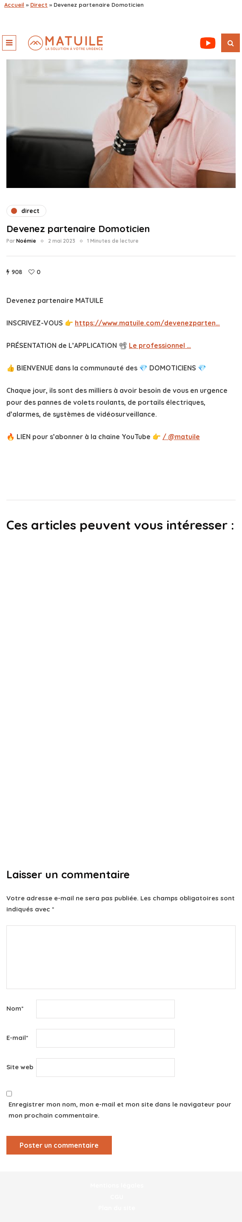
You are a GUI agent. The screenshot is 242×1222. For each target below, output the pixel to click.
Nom (14, 1008)
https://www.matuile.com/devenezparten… (147, 323)
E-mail (17, 1038)
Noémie (26, 241)
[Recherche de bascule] (230, 43)
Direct (39, 4)
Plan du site (116, 1208)
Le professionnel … (160, 345)
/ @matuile (181, 436)
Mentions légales (117, 1185)
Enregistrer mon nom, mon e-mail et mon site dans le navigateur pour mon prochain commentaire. (120, 1109)
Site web (19, 1067)
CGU (116, 1197)
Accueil (14, 4)
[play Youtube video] (121, 123)
